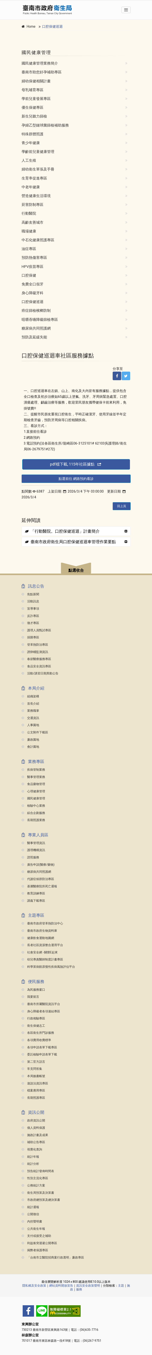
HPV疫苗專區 (32, 266)
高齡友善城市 (32, 222)
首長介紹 (30, 703)
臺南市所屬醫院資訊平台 (41, 1004)
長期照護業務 (33, 820)
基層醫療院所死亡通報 (39, 886)
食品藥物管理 (33, 784)
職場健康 (29, 231)
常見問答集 (32, 1069)
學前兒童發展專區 (36, 98)
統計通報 (30, 1207)
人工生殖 (29, 160)
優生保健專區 (32, 107)
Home (31, 26)
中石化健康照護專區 (38, 240)
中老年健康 (31, 187)
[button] (76, 568)
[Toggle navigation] (126, 10)
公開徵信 (30, 1214)
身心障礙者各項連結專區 (41, 1011)
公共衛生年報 (33, 1229)
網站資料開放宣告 (61, 1285)
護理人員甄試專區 (36, 630)
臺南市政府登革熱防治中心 (42, 923)
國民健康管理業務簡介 (40, 63)
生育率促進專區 (34, 178)
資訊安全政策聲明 (88, 1285)
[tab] (76, 531)
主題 (121, 1285)
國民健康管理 (33, 798)
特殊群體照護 (32, 134)
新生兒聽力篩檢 (34, 116)
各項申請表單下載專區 (39, 1047)
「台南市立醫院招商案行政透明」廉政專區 (53, 1257)
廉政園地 (30, 740)
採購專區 (30, 637)
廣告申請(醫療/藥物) (38, 865)
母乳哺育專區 (32, 90)
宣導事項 (30, 608)
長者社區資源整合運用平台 (42, 945)
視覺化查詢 (32, 1149)
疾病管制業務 (33, 770)
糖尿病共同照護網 (36, 328)
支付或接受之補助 (36, 1236)
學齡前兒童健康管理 (38, 151)
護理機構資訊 (33, 850)
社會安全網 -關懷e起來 (40, 952)
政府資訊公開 (33, 1120)
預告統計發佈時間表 (38, 1171)
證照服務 (30, 857)
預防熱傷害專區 (34, 257)
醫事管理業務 (33, 777)
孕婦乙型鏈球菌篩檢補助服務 (45, 125)
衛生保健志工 (33, 1026)
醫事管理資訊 (33, 843)
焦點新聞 (30, 594)
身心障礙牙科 (32, 293)
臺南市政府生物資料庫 (39, 931)
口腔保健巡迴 (52, 26)
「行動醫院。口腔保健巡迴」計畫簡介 (62, 531)
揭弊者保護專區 (35, 1250)
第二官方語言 (33, 1062)
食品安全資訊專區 (36, 666)
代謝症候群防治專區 (38, 879)
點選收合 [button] (76, 570)
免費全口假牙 (32, 284)
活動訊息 (30, 601)
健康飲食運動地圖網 (38, 938)
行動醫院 (29, 213)
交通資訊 (30, 718)
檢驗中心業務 (33, 806)
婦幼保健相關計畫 (36, 81)
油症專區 (29, 249)
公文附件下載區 (35, 732)
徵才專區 (30, 623)
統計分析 (30, 1164)
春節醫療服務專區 (36, 659)
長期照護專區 (33, 1098)
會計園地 (30, 747)
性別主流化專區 (35, 1178)
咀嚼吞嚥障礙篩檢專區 (40, 319)
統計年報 (30, 1157)
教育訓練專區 (33, 893)
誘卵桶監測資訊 (35, 652)
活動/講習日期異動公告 (40, 673)
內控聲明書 (32, 1221)
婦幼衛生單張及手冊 (38, 169)
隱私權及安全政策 (34, 1285)
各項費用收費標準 (36, 1040)
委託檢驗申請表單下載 (39, 1054)
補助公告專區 (33, 1142)
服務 (79, 1289)
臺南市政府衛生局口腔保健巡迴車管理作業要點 (70, 541)
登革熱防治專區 (35, 645)
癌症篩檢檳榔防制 (36, 310)
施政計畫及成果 (35, 1135)
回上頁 (121, 506)
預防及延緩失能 (34, 337)
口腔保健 (29, 275)
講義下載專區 (33, 901)
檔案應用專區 (33, 1090)
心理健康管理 (33, 791)
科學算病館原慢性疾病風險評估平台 (48, 967)
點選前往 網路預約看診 (76, 479)
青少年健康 (31, 143)
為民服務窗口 (33, 990)
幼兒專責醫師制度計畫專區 (42, 959)
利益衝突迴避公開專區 (39, 1243)
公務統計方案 (33, 1185)
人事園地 (30, 725)
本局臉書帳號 (33, 1076)
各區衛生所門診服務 (38, 1033)
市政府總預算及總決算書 (41, 1200)
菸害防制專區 (32, 204)
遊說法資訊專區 (35, 1083)
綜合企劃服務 (33, 813)
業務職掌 (30, 711)
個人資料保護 (33, 1128)
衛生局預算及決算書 (38, 1193)
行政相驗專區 (33, 1018)
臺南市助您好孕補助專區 (42, 72)
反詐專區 (30, 616)
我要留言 (30, 997)
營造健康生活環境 (36, 196)
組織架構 (30, 696)
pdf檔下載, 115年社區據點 (76, 464)
